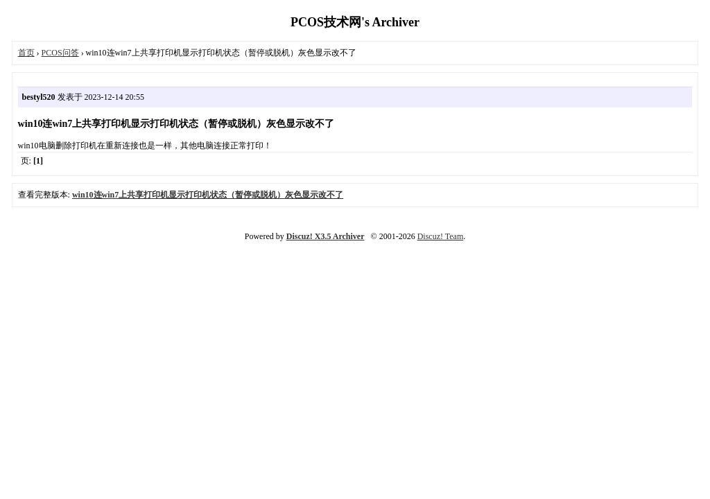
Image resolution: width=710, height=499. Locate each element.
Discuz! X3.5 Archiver (325, 236)
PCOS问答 (60, 53)
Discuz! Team (440, 236)
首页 (26, 53)
